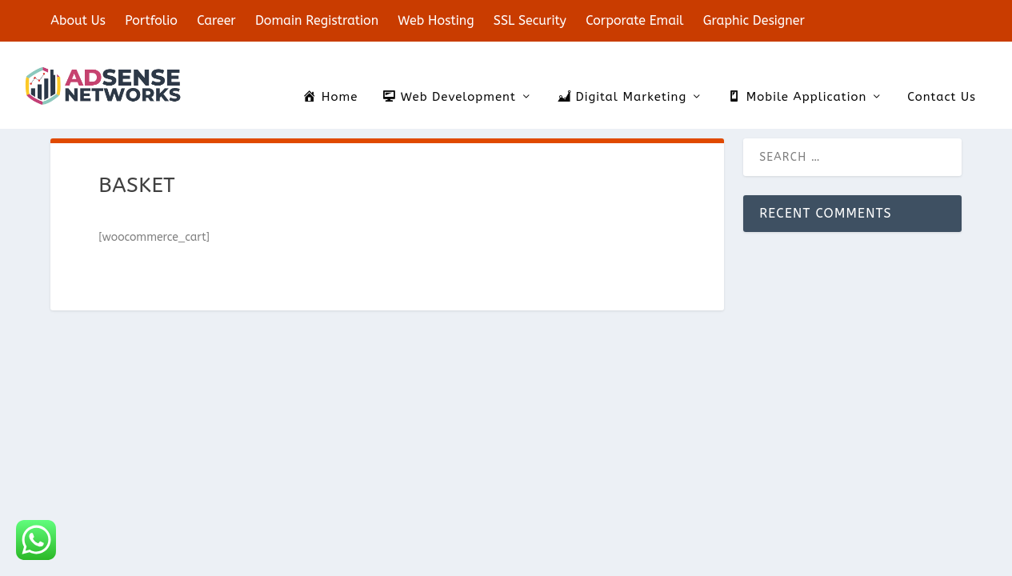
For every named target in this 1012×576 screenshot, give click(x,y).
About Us (78, 20)
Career (216, 20)
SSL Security (530, 20)
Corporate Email (634, 20)
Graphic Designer (754, 20)
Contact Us (941, 74)
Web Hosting (436, 20)
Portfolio (151, 20)
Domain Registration (316, 20)
